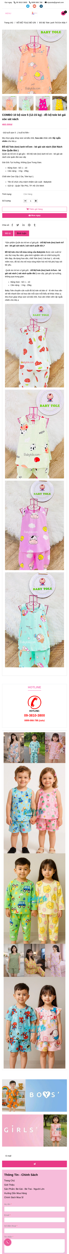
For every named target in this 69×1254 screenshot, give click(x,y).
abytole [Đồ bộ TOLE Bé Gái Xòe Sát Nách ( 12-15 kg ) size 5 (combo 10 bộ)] (41, 252)
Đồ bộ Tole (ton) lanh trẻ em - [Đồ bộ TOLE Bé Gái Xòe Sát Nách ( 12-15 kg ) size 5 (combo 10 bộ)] (18, 146)
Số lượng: (7, 201)
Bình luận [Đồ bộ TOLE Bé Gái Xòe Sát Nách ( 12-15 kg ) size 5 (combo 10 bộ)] (21, 233)
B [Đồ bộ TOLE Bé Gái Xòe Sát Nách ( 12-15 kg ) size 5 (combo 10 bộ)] (37, 252)
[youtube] (34, 6)
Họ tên (7, 1204)
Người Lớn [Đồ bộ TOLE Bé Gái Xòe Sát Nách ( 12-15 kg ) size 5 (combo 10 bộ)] (39, 1189)
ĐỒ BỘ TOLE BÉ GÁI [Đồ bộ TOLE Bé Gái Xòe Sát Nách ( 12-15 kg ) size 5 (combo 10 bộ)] (26, 23)
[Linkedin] (23, 225)
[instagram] (41, 6)
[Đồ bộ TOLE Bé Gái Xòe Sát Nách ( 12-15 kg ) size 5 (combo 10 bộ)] (64, 13)
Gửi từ (10, 186)
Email (6, 1215)
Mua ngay (34, 215)
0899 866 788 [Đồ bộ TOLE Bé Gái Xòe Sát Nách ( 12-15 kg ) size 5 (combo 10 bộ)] (36, 2)
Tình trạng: (7, 194)
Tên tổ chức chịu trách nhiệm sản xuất (25, 182)
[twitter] (28, 6)
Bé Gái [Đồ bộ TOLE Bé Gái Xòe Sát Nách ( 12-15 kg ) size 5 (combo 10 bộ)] (19, 1189)
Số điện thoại (10, 1226)
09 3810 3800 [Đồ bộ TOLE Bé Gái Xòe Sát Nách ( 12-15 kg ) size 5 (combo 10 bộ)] (21, 2)
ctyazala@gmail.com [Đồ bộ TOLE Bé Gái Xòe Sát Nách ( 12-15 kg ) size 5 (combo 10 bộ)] (54, 2)
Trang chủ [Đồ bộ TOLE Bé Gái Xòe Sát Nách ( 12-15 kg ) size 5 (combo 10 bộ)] (8, 23)
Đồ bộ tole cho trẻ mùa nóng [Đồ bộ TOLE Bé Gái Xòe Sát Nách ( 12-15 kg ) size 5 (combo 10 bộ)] (18, 252)
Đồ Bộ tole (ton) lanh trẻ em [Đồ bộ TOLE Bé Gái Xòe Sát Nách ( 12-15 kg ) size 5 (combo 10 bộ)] (43, 270)
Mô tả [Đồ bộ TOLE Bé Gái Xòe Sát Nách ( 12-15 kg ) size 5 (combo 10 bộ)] (8, 233)
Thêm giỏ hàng (34, 209)
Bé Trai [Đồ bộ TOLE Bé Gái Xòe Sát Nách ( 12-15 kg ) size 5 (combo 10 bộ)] (28, 1189)
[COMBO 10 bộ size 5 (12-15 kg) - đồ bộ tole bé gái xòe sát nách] (34, 13)
